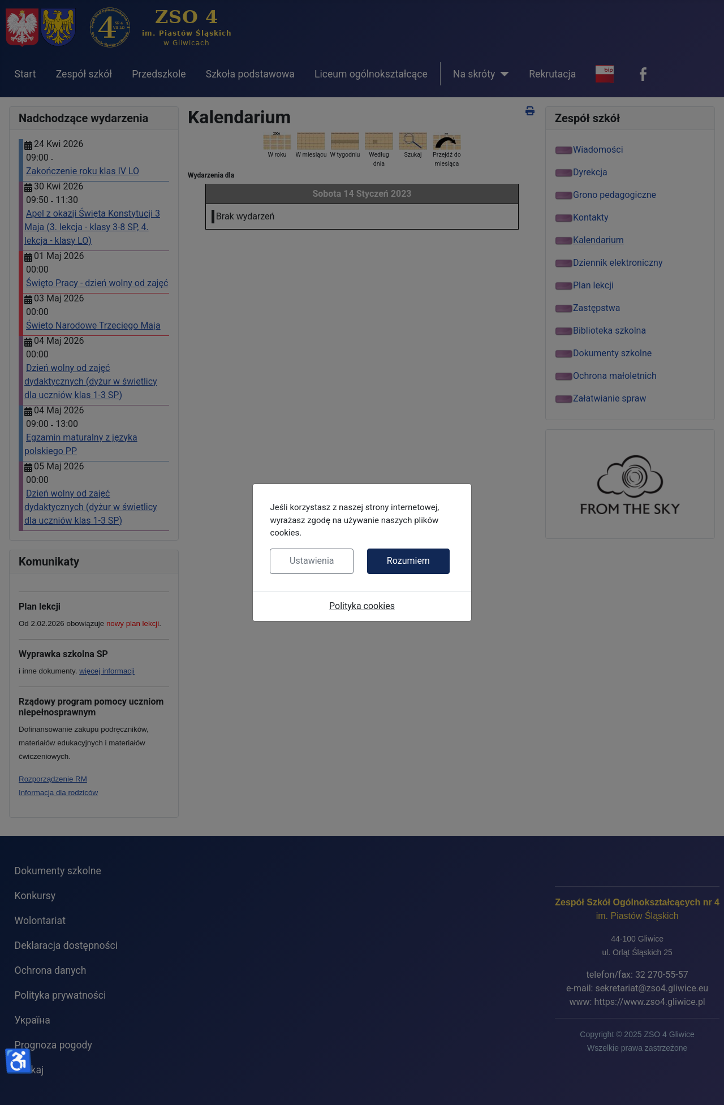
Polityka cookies (362, 606)
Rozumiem (408, 560)
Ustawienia (312, 560)
